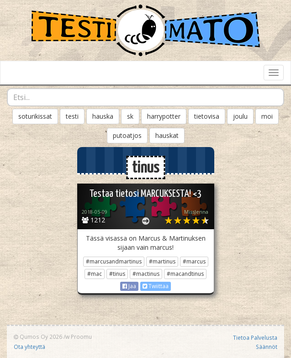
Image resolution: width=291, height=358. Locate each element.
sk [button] (130, 116)
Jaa (129, 286)
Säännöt (266, 346)
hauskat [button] (167, 135)
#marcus (194, 261)
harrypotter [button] (163, 116)
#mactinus (145, 274)
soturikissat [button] (35, 116)
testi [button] (72, 116)
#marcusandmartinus (114, 261)
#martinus (162, 261)
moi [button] (267, 116)
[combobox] (145, 97)
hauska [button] (102, 116)
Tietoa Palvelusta (255, 337)
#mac (94, 274)
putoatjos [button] (127, 135)
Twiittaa (156, 286)
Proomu (81, 336)
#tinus (117, 274)
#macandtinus (185, 274)
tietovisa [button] (206, 116)
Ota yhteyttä (29, 346)
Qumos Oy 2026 (38, 336)
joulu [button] (240, 116)
